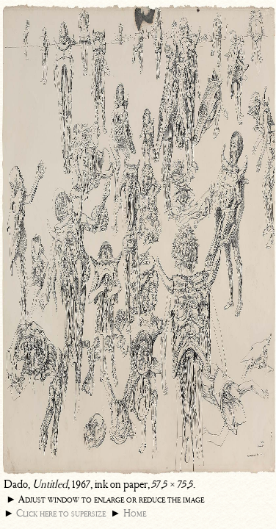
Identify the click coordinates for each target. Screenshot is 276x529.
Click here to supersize (61, 513)
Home (134, 513)
